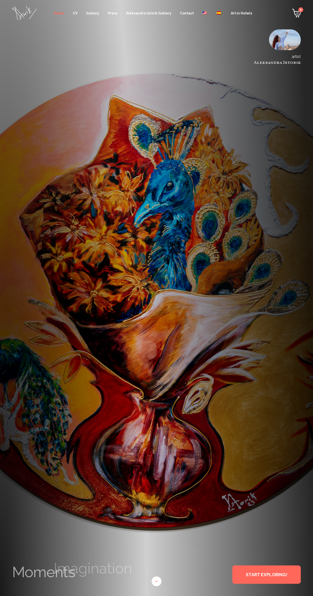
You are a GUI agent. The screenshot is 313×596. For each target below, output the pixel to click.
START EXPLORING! (266, 574)
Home (59, 13)
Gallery (92, 13)
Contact (187, 13)
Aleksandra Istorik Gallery (148, 13)
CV (75, 13)
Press (112, 13)
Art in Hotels (241, 13)
